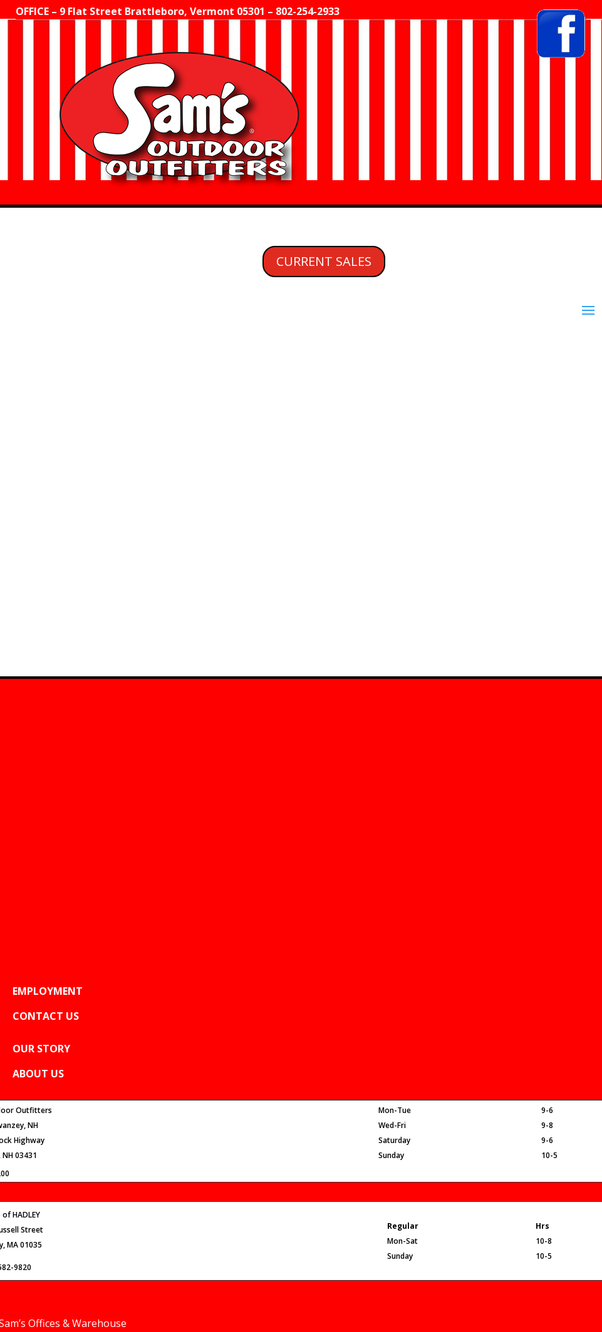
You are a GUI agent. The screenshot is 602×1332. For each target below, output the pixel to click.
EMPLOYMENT (48, 991)
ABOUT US (38, 1073)
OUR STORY (41, 1048)
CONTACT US (46, 1016)
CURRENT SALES (323, 261)
